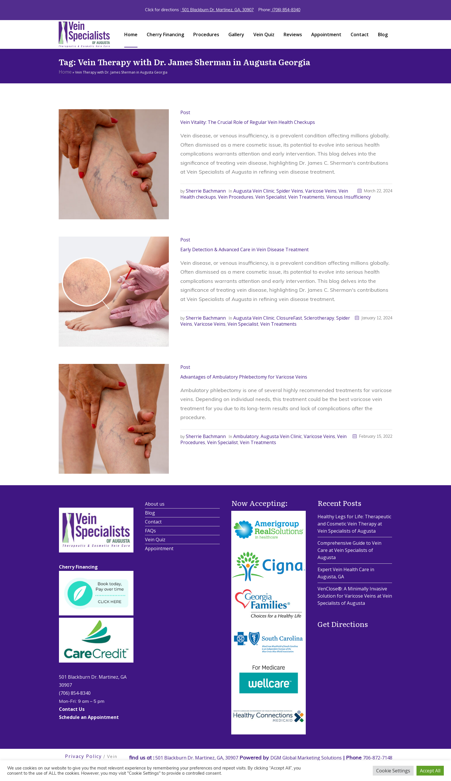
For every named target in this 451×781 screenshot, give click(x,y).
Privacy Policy (83, 756)
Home (65, 72)
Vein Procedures (235, 197)
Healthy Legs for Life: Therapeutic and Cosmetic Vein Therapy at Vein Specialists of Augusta (354, 523)
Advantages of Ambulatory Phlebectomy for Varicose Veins (243, 377)
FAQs (150, 530)
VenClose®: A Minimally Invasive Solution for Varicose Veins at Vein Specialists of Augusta (355, 596)
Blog (150, 513)
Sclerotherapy (319, 318)
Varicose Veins (321, 191)
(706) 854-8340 (285, 9)
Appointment (159, 548)
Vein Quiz (155, 539)
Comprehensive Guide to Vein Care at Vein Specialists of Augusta (349, 550)
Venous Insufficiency (348, 197)
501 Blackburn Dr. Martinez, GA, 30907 (217, 9)
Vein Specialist (270, 197)
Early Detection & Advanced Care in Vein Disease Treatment (244, 249)
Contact (153, 522)
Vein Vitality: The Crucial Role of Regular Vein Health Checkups (247, 122)
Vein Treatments (306, 197)
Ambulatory (246, 436)
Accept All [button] (430, 770)
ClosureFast (289, 318)
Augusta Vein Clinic (253, 191)
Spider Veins (289, 191)
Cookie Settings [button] (393, 770)
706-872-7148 (377, 758)
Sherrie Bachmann (206, 191)
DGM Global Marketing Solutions (306, 758)
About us (155, 504)
